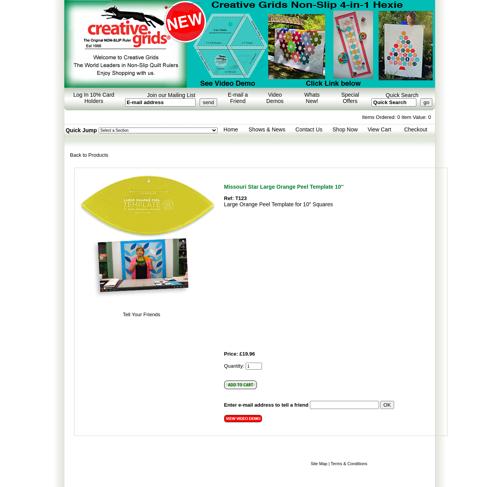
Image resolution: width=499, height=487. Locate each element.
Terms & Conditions (349, 463)
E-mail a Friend (238, 98)
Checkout (415, 129)
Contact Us (309, 129)
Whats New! (312, 98)
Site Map (319, 463)
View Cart (379, 129)
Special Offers (350, 98)
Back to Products (89, 155)
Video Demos (274, 98)
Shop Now (345, 129)
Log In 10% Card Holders (93, 98)
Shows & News (267, 129)
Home (230, 129)
